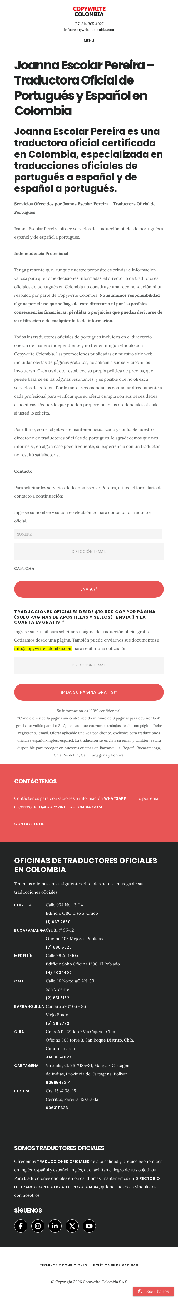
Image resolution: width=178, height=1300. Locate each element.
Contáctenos (29, 824)
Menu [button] (89, 40)
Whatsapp (120, 798)
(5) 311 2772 (57, 1023)
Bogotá (23, 905)
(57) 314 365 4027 (89, 23)
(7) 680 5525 (59, 947)
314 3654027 (59, 1057)
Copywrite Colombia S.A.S (105, 1281)
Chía (19, 1031)
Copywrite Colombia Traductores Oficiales (89, 11)
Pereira (22, 1091)
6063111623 (57, 1108)
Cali (18, 981)
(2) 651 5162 (57, 998)
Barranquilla (29, 1006)
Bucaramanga (30, 930)
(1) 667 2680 (58, 922)
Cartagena (26, 1065)
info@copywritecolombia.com (89, 29)
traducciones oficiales (63, 1161)
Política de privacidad (115, 1265)
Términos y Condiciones (63, 1265)
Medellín (23, 955)
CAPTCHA (24, 568)
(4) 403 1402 (59, 972)
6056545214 (58, 1082)
